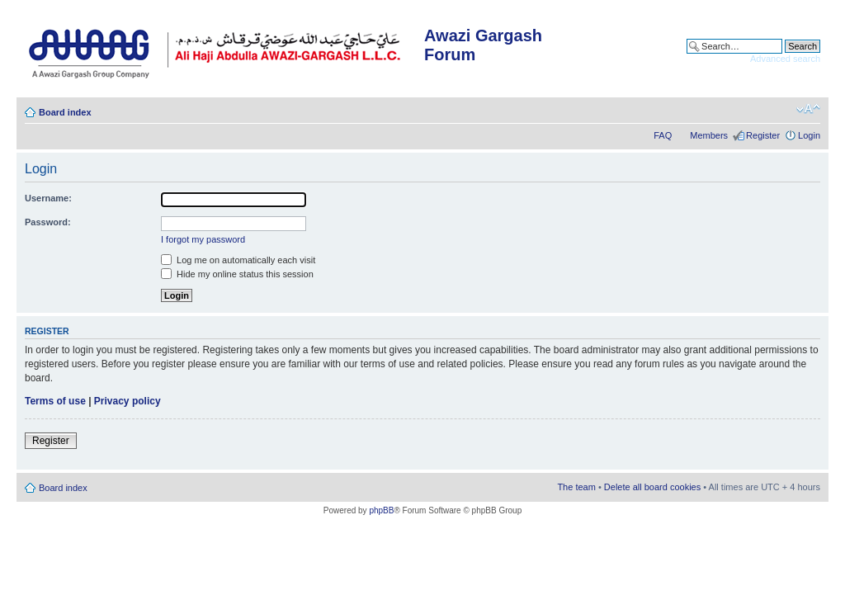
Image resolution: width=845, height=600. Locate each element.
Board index (65, 112)
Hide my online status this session (237, 274)
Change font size (808, 109)
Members (709, 135)
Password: (48, 222)
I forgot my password (203, 239)
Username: (48, 198)
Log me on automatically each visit (238, 260)
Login (809, 135)
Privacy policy (127, 401)
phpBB (381, 510)
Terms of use (55, 401)
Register (763, 135)
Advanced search (785, 59)
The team (576, 487)
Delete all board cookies (652, 487)
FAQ (663, 135)
